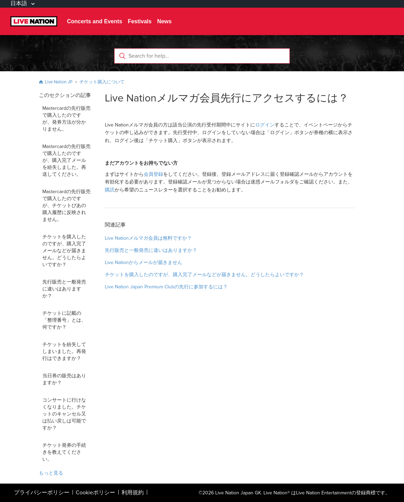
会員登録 (153, 174)
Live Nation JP (59, 82)
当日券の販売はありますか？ (64, 379)
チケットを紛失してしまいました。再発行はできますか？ (64, 351)
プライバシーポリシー (41, 492)
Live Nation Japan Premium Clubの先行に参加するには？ (166, 287)
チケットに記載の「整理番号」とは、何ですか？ (64, 320)
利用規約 (132, 492)
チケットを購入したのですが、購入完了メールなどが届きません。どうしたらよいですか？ (64, 251)
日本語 (19, 3)
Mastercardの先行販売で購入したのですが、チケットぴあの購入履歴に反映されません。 (66, 205)
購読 (110, 190)
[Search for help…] (202, 56)
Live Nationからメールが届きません (143, 262)
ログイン (265, 125)
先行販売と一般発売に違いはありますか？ (64, 289)
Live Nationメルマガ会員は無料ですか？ (148, 238)
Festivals (139, 21)
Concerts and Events (94, 21)
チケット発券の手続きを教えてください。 (64, 452)
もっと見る (51, 473)
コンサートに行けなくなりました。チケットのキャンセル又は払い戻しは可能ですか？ (64, 414)
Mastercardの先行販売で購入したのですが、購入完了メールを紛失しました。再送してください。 (66, 160)
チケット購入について (102, 82)
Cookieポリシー (95, 492)
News (164, 21)
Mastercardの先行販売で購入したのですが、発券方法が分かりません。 (66, 118)
